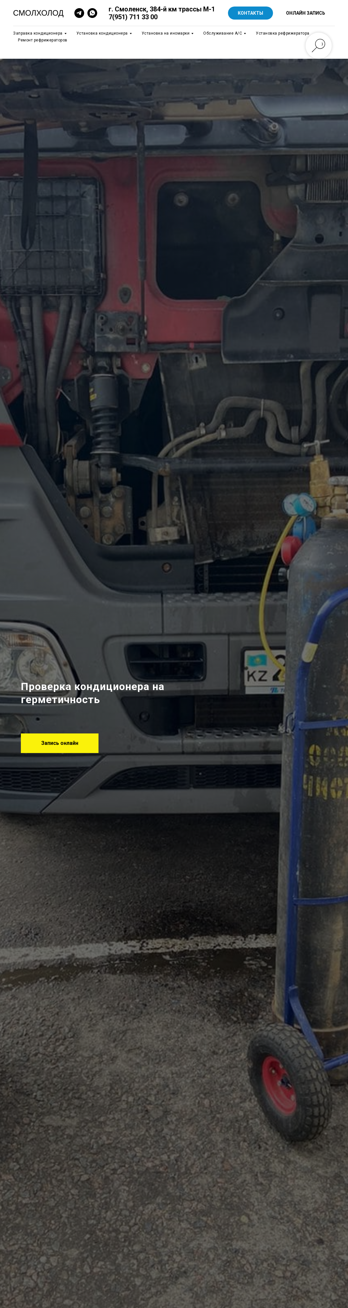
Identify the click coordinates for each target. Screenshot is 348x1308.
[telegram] (79, 13)
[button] (59, 743)
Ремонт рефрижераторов (43, 40)
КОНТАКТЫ (250, 13)
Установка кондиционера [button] (102, 33)
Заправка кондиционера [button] (38, 33)
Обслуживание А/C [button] (222, 33)
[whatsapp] (92, 13)
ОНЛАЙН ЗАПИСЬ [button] (305, 13)
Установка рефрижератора (283, 33)
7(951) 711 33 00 (133, 17)
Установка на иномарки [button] (166, 33)
